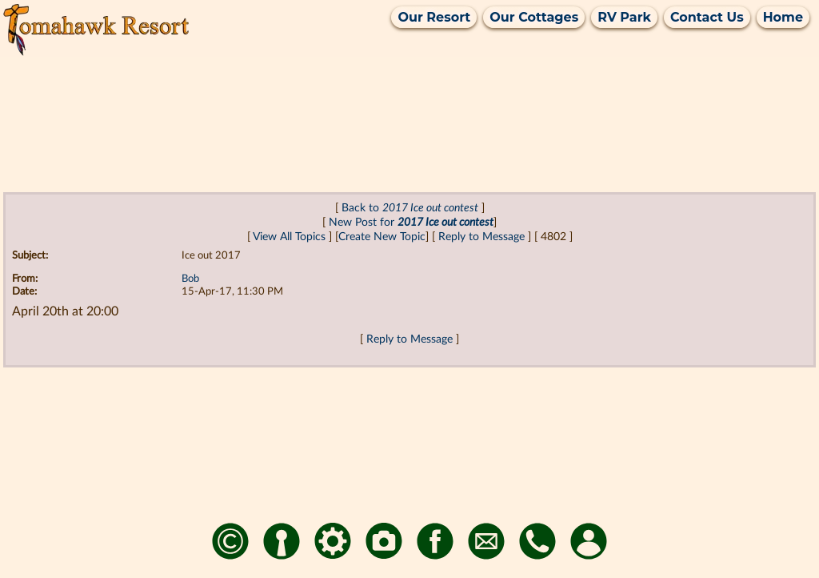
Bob (190, 279)
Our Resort (434, 17)
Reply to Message (481, 237)
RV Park (624, 17)
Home (783, 17)
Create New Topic (381, 237)
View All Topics (289, 237)
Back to (410, 208)
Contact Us (707, 17)
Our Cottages (533, 17)
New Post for (411, 222)
